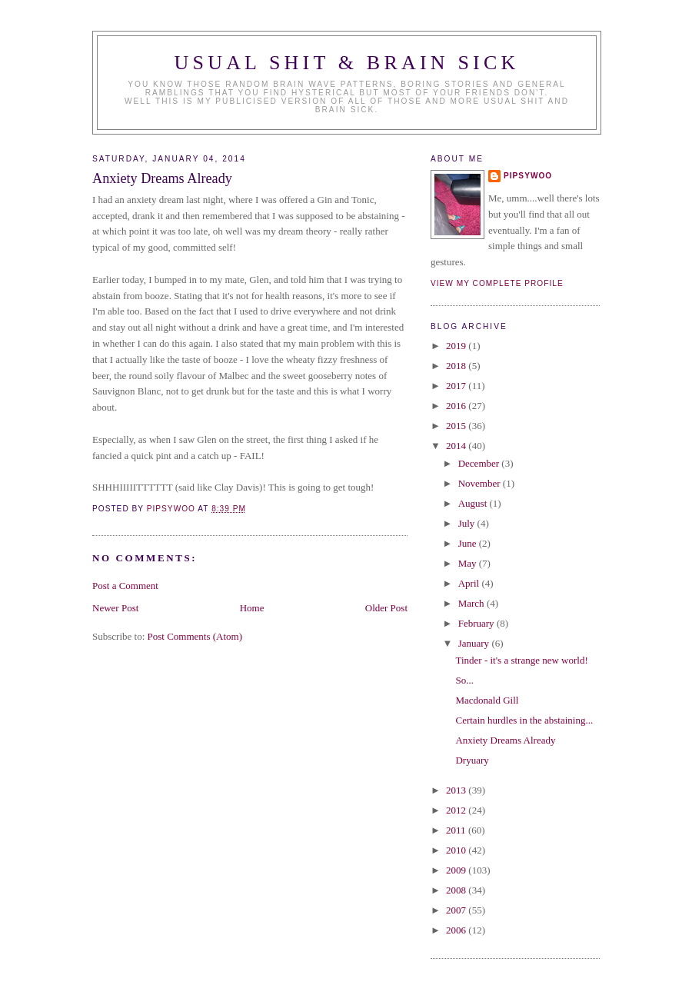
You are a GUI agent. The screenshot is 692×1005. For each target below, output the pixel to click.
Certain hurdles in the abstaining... (524, 720)
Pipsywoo (528, 175)
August (474, 503)
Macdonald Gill (486, 700)
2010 (457, 850)
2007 (457, 910)
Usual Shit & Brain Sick (347, 63)
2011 (457, 830)
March (472, 603)
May (468, 563)
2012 (457, 810)
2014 (457, 445)
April (470, 583)
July (467, 523)
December (480, 463)
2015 (457, 425)
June (468, 543)
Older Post (386, 608)
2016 (457, 405)
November (480, 483)
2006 (457, 930)
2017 (457, 385)
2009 (457, 870)
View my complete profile (497, 283)
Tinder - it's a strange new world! (521, 660)
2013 (457, 790)
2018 (457, 365)
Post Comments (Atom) (195, 636)
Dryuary (471, 760)
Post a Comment (125, 585)
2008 (457, 890)
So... (464, 680)
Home (252, 608)
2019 (457, 345)
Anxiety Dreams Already (505, 740)
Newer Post (115, 608)
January (475, 643)
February (477, 623)
